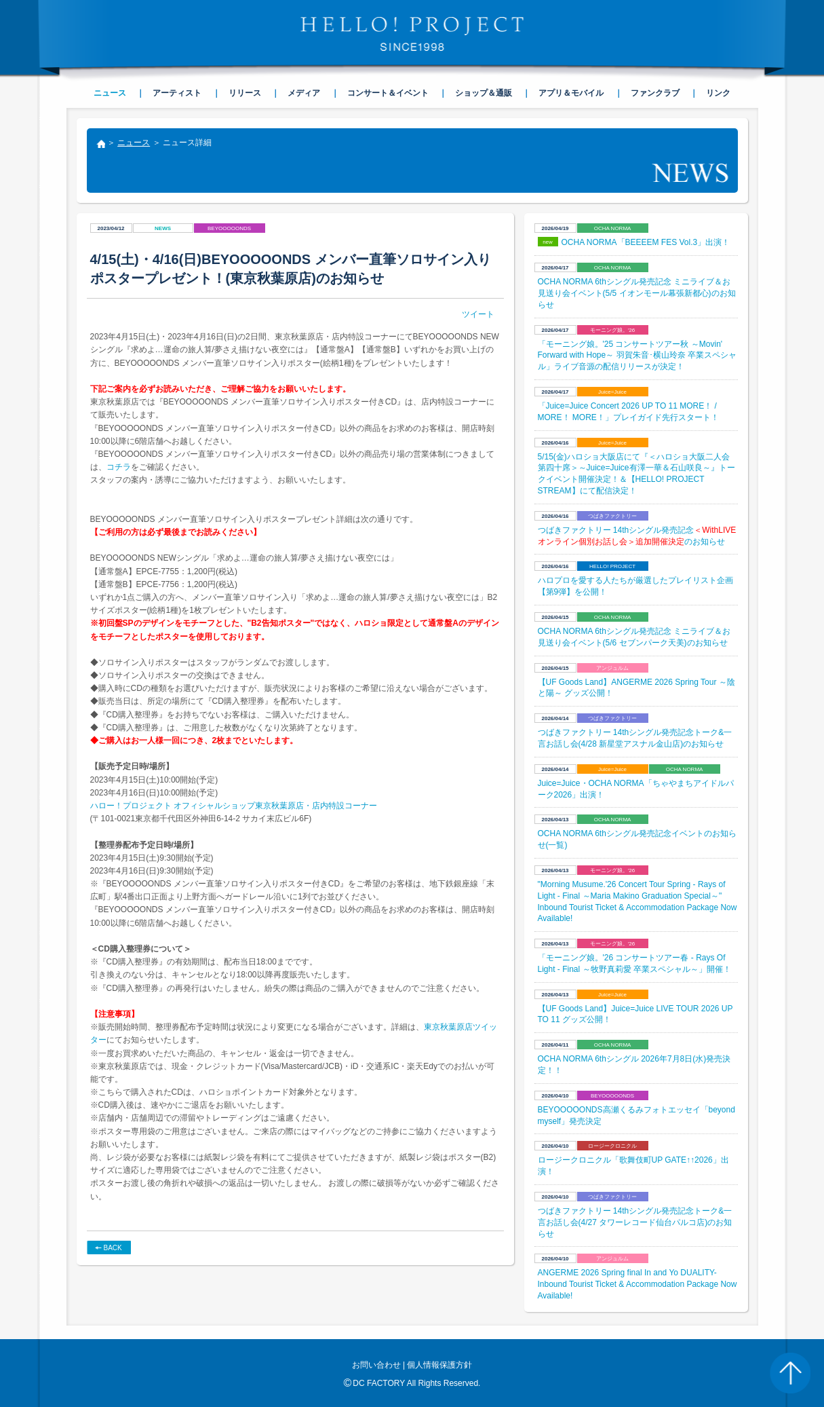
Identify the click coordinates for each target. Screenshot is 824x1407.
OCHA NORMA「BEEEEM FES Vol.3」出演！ (646, 242)
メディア (304, 93)
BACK (113, 1248)
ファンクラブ (655, 93)
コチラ (118, 467)
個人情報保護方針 (439, 1365)
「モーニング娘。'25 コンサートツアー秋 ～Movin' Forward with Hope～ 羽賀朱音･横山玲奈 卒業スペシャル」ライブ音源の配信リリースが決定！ (637, 355)
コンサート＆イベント (388, 93)
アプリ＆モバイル (571, 93)
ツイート (478, 314)
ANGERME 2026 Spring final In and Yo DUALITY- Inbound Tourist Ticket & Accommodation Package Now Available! (637, 1284)
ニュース (133, 142)
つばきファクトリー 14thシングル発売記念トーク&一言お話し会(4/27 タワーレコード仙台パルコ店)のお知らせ (635, 1222)
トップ (100, 145)
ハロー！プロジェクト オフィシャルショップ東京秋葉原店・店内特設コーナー (233, 805)
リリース (245, 93)
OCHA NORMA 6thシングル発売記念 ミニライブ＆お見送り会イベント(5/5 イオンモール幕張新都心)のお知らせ (637, 293)
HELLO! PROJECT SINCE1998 (412, 34)
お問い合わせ (376, 1365)
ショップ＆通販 (483, 93)
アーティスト (177, 93)
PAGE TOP (790, 1373)
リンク (718, 93)
